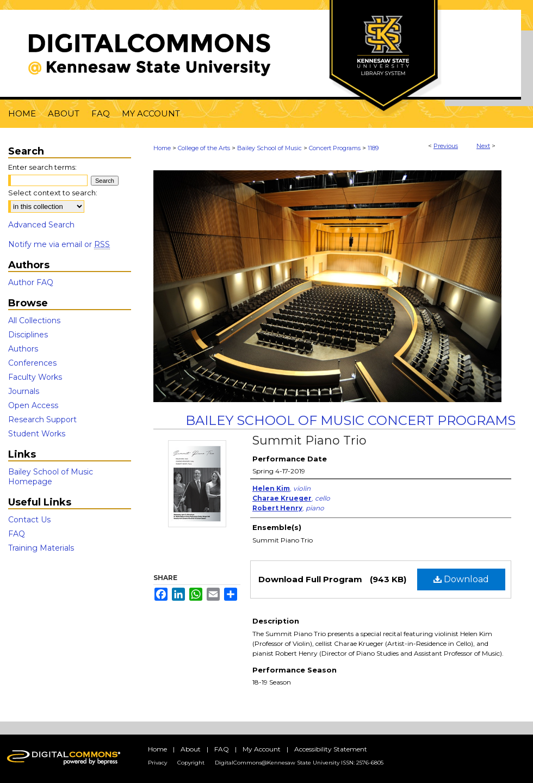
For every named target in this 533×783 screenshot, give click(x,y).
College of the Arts (204, 148)
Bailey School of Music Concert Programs (350, 420)
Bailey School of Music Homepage (50, 476)
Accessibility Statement (330, 749)
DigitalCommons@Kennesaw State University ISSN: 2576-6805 (299, 762)
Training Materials (41, 548)
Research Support (42, 419)
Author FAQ (30, 282)
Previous (445, 146)
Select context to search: (52, 192)
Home (162, 148)
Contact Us (29, 520)
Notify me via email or (59, 244)
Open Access (33, 405)
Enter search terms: (42, 167)
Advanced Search (41, 225)
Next (483, 146)
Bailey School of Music (269, 148)
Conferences (32, 363)
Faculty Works (35, 377)
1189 (373, 148)
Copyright (190, 762)
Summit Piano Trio (309, 440)
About (191, 749)
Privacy (157, 762)
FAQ (16, 534)
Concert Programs (335, 148)
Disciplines (28, 335)
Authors (23, 349)
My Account (262, 749)
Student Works (36, 434)
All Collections (34, 320)
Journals (23, 391)
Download (461, 579)
